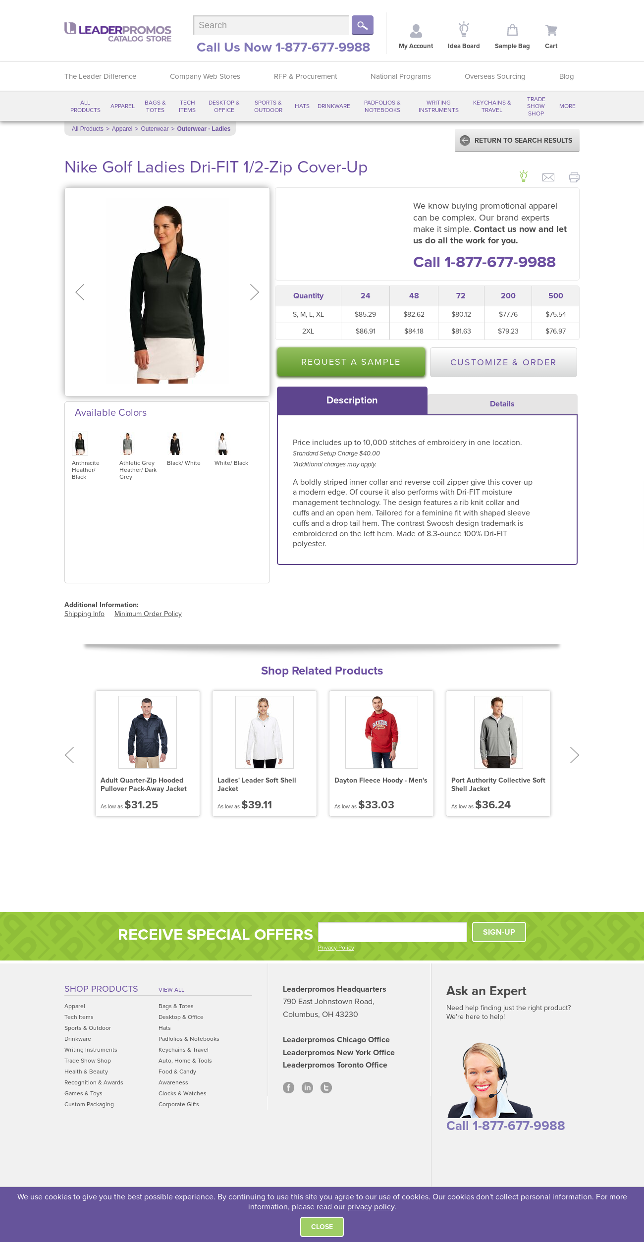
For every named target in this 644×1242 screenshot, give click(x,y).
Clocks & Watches (183, 1093)
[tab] (352, 400)
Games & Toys (83, 1093)
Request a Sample (351, 361)
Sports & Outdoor (268, 106)
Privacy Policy (336, 947)
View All (171, 989)
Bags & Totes (155, 106)
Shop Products (101, 988)
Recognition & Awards (93, 1082)
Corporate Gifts (179, 1104)
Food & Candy (177, 1071)
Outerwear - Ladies (203, 128)
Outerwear (154, 128)
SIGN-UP (499, 932)
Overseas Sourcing (495, 76)
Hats (302, 106)
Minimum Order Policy (148, 614)
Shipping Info (84, 614)
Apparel (122, 106)
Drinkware (334, 106)
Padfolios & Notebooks (382, 106)
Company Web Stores (205, 76)
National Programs (401, 76)
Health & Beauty (86, 1071)
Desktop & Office (224, 106)
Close (322, 1227)
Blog (566, 76)
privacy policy (370, 1207)
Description (352, 400)
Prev (69, 755)
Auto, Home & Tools (185, 1060)
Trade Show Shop (536, 106)
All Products (85, 106)
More (567, 106)
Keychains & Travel (492, 106)
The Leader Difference (100, 76)
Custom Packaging (89, 1104)
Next (575, 755)
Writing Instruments (439, 106)
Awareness (173, 1082)
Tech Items (187, 106)
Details (502, 404)
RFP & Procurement (305, 76)
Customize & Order (503, 362)
